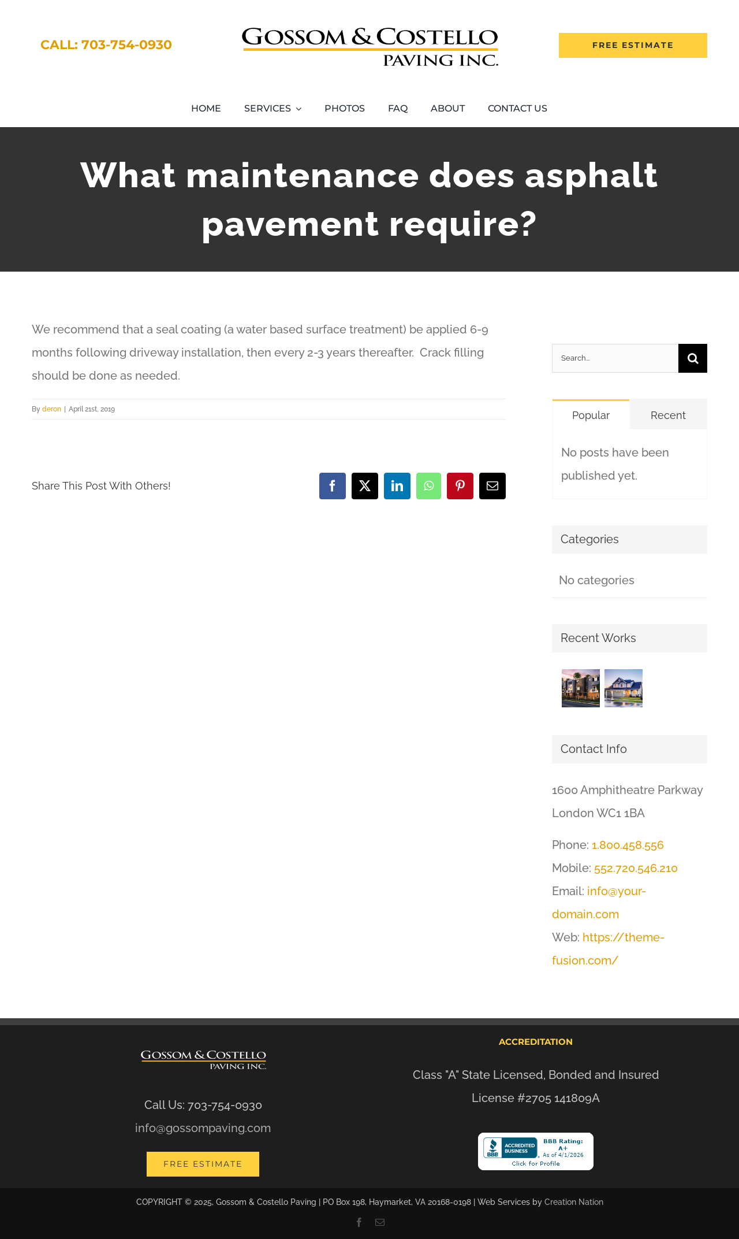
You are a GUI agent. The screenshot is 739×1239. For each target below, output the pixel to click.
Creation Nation (573, 1202)
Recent (668, 415)
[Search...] (615, 358)
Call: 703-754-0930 (106, 45)
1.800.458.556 (628, 845)
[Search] (692, 358)
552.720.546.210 (636, 868)
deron (51, 409)
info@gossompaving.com (203, 1128)
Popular (591, 415)
